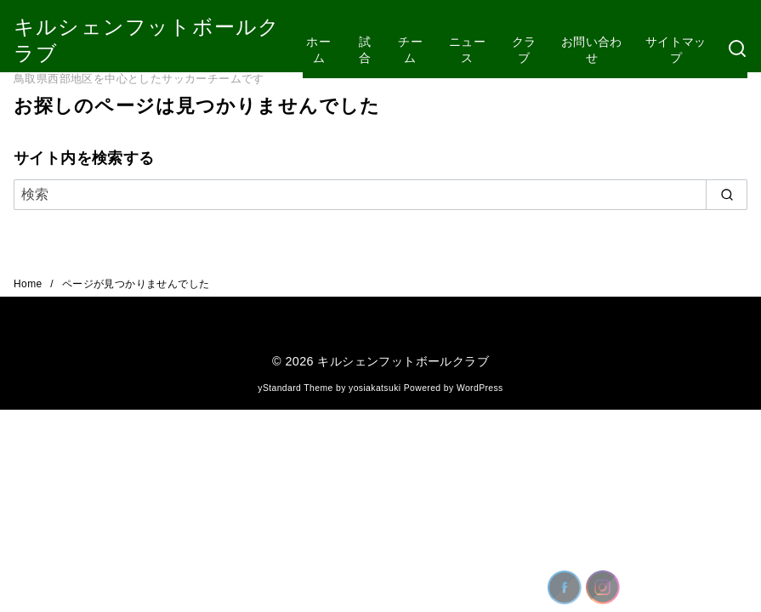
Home (29, 284)
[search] (726, 194)
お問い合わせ (591, 50)
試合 (365, 50)
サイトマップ (676, 50)
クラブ (524, 50)
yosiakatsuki (374, 388)
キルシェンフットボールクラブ (403, 361)
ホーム (318, 50)
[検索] (737, 49)
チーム (410, 50)
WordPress (480, 388)
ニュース (467, 50)
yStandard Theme (295, 388)
